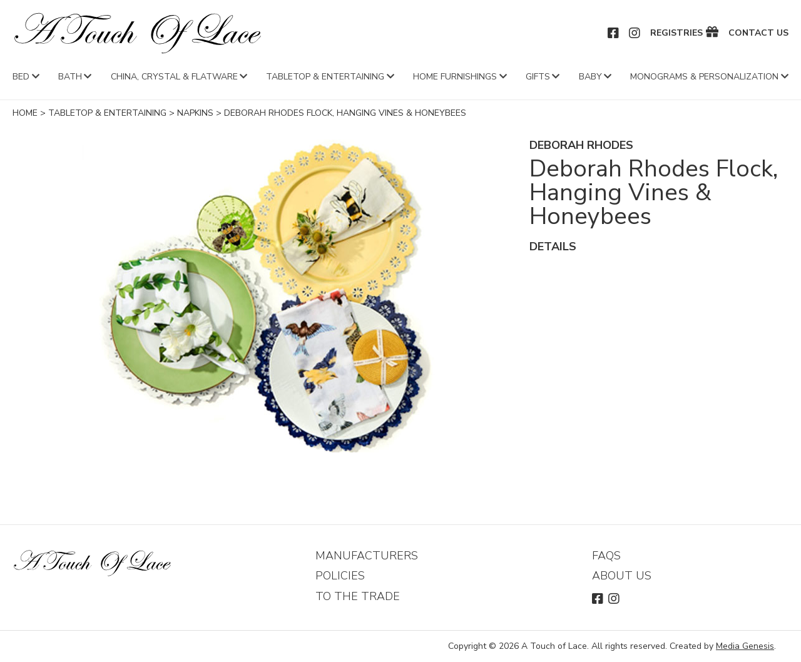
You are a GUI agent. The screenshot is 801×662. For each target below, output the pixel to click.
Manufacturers (366, 555)
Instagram (635, 33)
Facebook (614, 33)
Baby (590, 77)
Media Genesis (745, 646)
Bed (21, 77)
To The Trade (357, 596)
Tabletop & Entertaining (325, 77)
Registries (676, 33)
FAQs (606, 555)
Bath (70, 77)
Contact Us (758, 33)
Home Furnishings (455, 77)
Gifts (538, 77)
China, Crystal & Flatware (174, 77)
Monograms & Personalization (704, 77)
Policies (340, 575)
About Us (621, 575)
